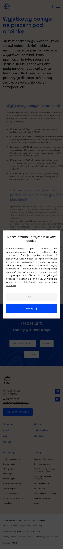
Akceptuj (31, 308)
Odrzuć (31, 297)
